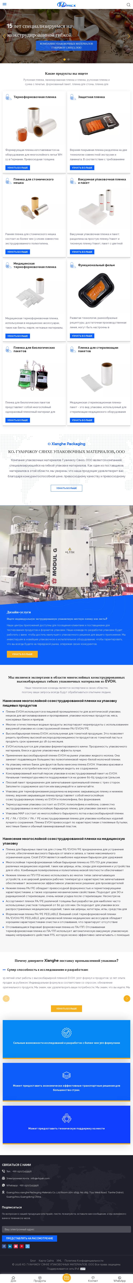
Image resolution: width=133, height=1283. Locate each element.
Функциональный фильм (96, 265)
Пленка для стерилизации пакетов (98, 349)
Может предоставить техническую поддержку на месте (66, 1128)
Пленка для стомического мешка (34, 181)
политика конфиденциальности (84, 1260)
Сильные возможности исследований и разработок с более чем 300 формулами (66, 1042)
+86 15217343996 (22, 1171)
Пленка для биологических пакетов (34, 349)
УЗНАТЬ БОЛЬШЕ (17, 167)
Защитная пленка (91, 97)
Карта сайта (46, 1260)
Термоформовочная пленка (35, 97)
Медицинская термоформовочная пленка (35, 265)
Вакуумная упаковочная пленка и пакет (102, 181)
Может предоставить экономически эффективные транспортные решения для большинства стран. (66, 1087)
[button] (64, 59)
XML (59, 1260)
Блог (33, 1260)
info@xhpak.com (40, 1178)
